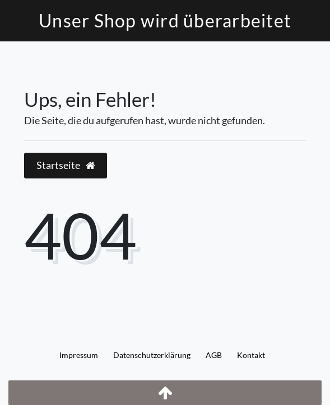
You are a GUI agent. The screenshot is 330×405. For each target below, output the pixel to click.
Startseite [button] (65, 165)
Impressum (78, 355)
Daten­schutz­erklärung (151, 355)
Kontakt (251, 355)
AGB (214, 355)
